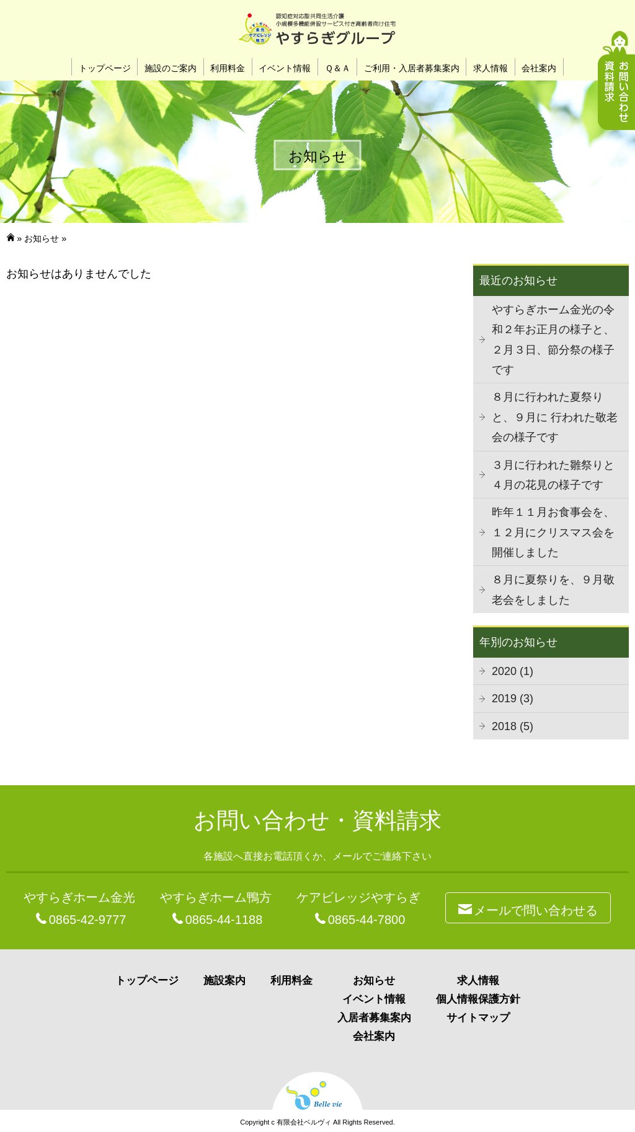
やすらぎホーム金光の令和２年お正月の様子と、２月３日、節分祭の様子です (553, 339)
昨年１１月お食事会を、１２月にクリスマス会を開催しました (553, 532)
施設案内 (224, 980)
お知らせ (41, 238)
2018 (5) (512, 726)
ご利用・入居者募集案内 (412, 68)
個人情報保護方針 (478, 999)
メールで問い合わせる (528, 908)
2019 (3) (512, 698)
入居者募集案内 (374, 1018)
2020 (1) (512, 671)
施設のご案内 (170, 68)
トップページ (105, 68)
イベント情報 (285, 68)
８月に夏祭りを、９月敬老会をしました (553, 589)
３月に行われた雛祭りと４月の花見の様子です (553, 475)
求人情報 (490, 68)
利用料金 (227, 68)
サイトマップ (478, 1018)
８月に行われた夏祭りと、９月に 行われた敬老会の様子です (555, 417)
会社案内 (539, 68)
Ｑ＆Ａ (337, 68)
